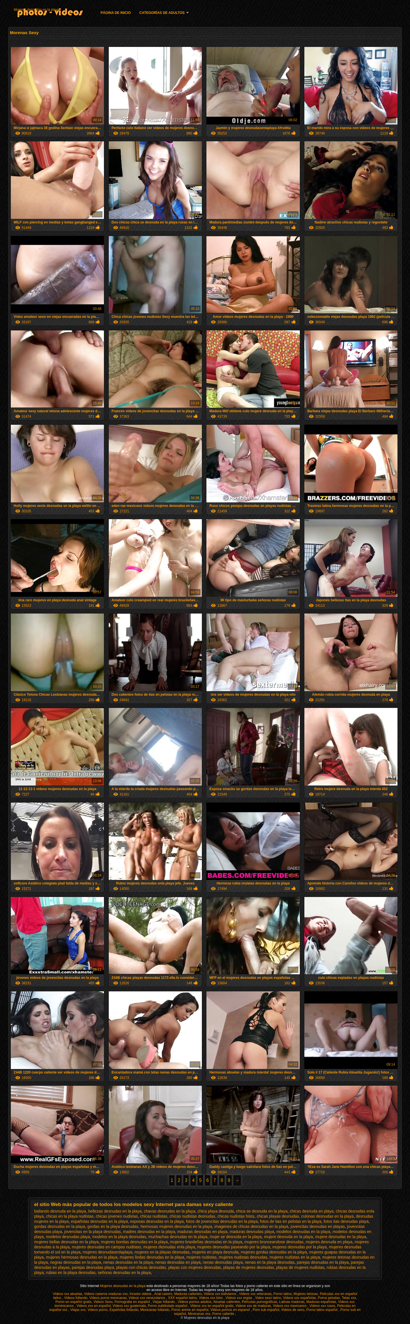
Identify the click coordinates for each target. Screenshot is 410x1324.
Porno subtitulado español (168, 1306)
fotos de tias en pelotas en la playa (290, 1221)
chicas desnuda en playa (311, 1211)
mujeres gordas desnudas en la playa (274, 1252)
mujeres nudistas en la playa (295, 1257)
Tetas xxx (349, 1298)
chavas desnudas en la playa (169, 1211)
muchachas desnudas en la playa (178, 1236)
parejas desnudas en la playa (322, 1262)
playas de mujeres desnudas (248, 1267)
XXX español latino (182, 1298)
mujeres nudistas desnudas (243, 1257)
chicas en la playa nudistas (69, 1216)
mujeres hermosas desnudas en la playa (81, 1257)
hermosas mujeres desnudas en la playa (176, 1226)
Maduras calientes (188, 1294)
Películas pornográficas (259, 1302)
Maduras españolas (321, 1302)
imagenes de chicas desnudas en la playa (251, 1226)
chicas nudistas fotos (236, 1216)
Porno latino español (322, 1310)
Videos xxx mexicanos (290, 1306)
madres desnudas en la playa (149, 1231)
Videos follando (75, 1298)
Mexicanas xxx (199, 1314)
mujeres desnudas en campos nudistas (106, 1247)
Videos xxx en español (94, 1306)
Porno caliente (223, 1314)
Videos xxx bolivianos (220, 1294)
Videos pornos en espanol (230, 1310)
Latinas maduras (292, 1302)
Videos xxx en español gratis (212, 1306)
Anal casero (163, 1294)
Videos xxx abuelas (67, 1294)
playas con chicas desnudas (141, 1267)
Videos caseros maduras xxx (106, 1294)
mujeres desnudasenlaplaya (107, 1252)
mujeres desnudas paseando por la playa (233, 1247)
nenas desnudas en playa (178, 1262)
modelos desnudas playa (68, 1236)
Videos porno (97, 1310)
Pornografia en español (132, 1302)
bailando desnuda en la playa (60, 1211)
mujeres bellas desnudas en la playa (66, 1242)
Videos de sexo (292, 1310)
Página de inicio (116, 13)
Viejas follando (164, 1302)
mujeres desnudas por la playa (299, 1247)
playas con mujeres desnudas (194, 1267)
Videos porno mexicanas (108, 1298)
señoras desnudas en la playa (124, 1272)
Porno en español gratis (74, 1302)
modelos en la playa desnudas (119, 1236)
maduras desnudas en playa (202, 1231)
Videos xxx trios (211, 1298)
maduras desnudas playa (251, 1231)
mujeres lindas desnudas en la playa (152, 1257)
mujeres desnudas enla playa (169, 1247)
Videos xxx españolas (299, 1298)
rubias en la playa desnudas (70, 1272)
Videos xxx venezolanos (147, 1298)
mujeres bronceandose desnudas (274, 1242)
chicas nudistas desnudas (192, 1216)
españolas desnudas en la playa (99, 1221)
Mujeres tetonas (306, 1294)
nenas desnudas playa (223, 1262)
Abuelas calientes (226, 1302)
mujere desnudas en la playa (340, 1236)
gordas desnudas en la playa (59, 1226)
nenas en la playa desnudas (269, 1262)
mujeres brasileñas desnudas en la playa (206, 1242)
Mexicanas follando (154, 1310)
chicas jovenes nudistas (117, 1216)
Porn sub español (266, 1310)
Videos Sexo (102, 1302)
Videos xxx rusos (322, 1306)
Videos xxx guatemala (129, 1306)
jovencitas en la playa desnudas (92, 1231)
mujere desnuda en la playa (288, 1236)
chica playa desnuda (216, 1211)
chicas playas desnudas (278, 1216)
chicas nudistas (153, 1216)
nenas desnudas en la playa (128, 1262)
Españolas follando (123, 1310)
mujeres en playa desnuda (215, 1252)
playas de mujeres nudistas (300, 1267)
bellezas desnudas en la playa (115, 1211)
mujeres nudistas (201, 1257)
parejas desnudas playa (93, 1267)
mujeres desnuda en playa (329, 1242)
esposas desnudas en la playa (157, 1221)
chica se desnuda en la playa (262, 1211)
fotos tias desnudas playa (345, 1221)
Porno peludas (329, 1298)
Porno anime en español (189, 1310)
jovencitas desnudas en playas (318, 1226)
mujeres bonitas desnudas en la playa (134, 1242)
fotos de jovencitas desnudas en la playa (222, 1221)
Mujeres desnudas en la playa (36, 10)
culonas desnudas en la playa (327, 1216)
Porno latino (282, 1294)
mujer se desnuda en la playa (236, 1236)
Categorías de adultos (161, 13)
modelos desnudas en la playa (303, 1231)
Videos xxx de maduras (253, 1306)
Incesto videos (141, 1294)
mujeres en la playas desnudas (162, 1252)
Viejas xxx (78, 1310)
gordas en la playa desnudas (112, 1226)
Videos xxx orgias (239, 1298)
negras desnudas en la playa (75, 1262)
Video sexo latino (268, 1298)
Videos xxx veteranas (255, 1294)
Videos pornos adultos (195, 1302)
